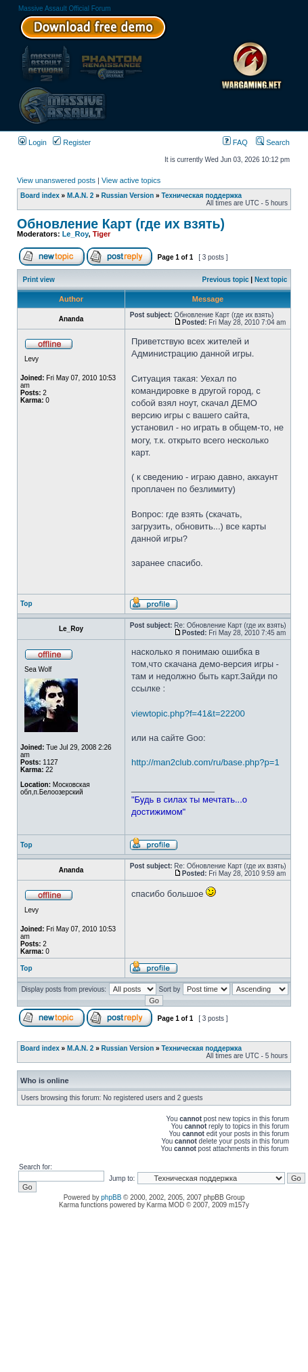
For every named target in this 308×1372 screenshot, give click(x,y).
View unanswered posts (56, 180)
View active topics (131, 180)
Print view (39, 279)
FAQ (235, 142)
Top (26, 603)
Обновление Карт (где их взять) (121, 223)
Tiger (102, 234)
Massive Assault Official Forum (64, 8)
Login (32, 142)
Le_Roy (75, 234)
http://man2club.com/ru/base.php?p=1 (205, 762)
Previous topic (225, 279)
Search (273, 142)
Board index (40, 195)
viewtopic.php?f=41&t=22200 (188, 713)
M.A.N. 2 (80, 195)
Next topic (271, 279)
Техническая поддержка (201, 195)
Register (72, 142)
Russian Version (128, 195)
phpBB (111, 1197)
